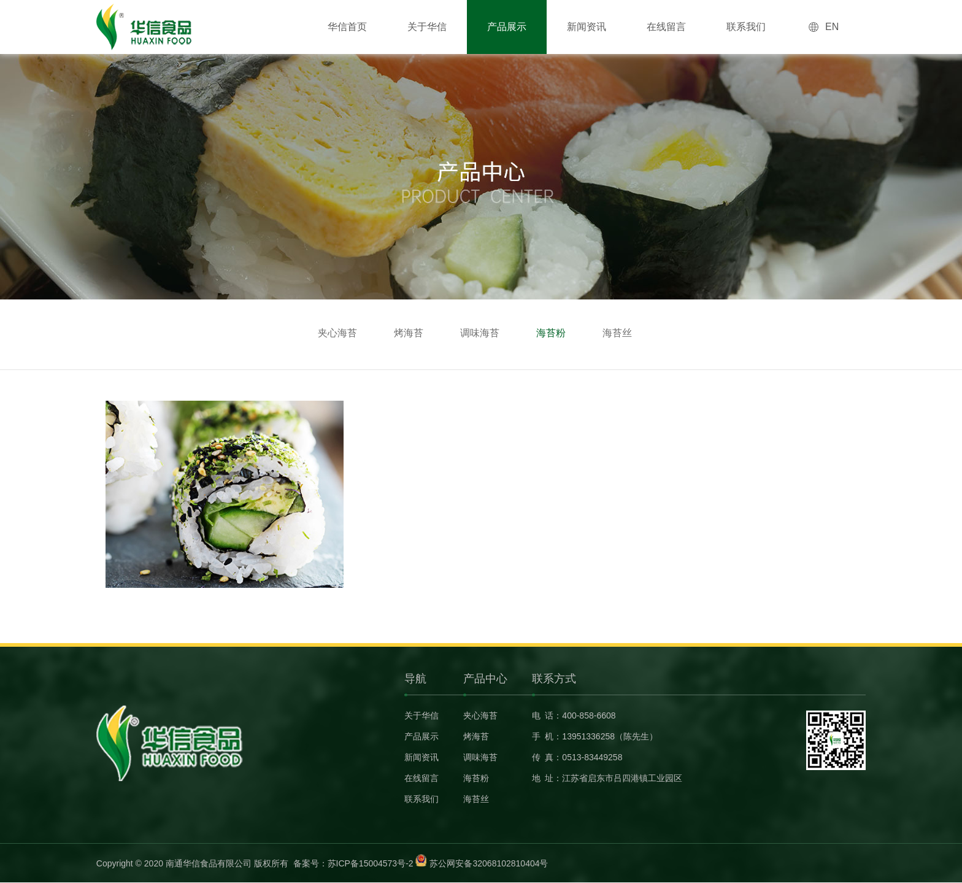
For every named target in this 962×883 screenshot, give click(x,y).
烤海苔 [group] (408, 333)
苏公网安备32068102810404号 (488, 863)
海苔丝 (476, 799)
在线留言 (666, 26)
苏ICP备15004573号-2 (371, 863)
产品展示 (506, 26)
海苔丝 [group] (617, 333)
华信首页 (347, 26)
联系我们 (746, 26)
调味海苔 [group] (479, 333)
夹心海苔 (480, 715)
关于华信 (427, 26)
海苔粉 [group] (551, 333)
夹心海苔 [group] (337, 333)
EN (832, 26)
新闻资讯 (586, 26)
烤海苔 (476, 736)
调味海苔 (480, 757)
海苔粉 (476, 778)
